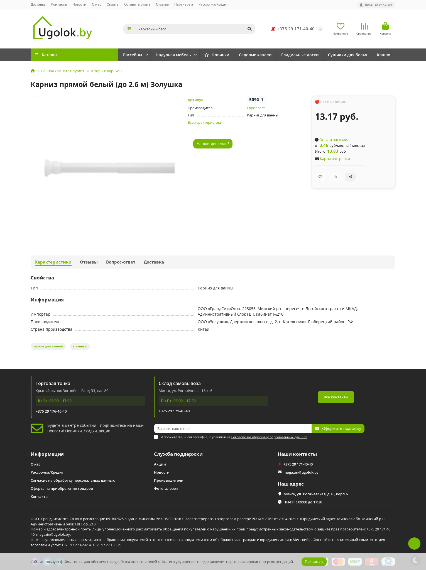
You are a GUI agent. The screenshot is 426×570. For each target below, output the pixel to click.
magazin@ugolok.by (301, 472)
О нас (96, 4)
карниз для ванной (48, 346)
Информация (47, 454)
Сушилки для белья (347, 54)
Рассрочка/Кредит (213, 4)
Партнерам (183, 4)
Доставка (38, 4)
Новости (79, 4)
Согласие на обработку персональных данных (73, 480)
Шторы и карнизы (106, 70)
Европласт (256, 107)
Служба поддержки (178, 454)
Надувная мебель (208, 54)
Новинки (135, 54)
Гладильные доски (300, 54)
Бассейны (167, 54)
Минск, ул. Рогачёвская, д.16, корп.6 (315, 493)
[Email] (233, 428)
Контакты (59, 4)
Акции (160, 464)
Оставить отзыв (137, 4)
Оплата (113, 4)
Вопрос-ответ (120, 262)
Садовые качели (255, 54)
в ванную (80, 346)
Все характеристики (205, 122)
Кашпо (383, 54)
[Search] (195, 29)
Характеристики (53, 262)
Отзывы (162, 4)
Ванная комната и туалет (62, 70)
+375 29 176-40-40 (51, 411)
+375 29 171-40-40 (292, 29)
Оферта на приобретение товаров (62, 488)
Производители (168, 480)
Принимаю (314, 561)
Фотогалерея (166, 488)
